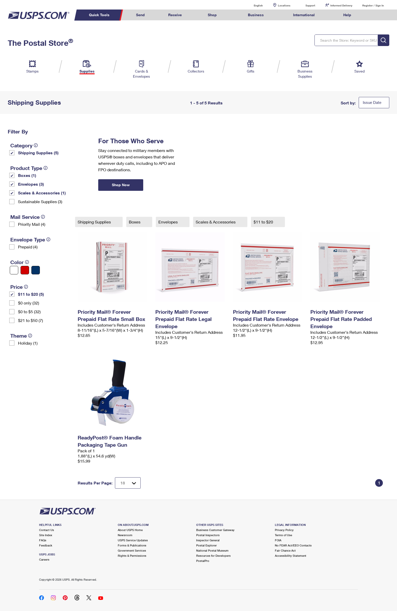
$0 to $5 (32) (29, 311)
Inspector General (208, 540)
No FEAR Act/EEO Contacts (293, 545)
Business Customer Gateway (215, 530)
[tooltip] (36, 145)
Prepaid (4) (28, 246)
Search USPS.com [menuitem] (372, 15)
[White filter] (14, 270)
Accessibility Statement (290, 555)
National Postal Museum (212, 550)
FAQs (42, 540)
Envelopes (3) (31, 184)
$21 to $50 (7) (30, 320)
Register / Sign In (373, 5)
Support (310, 5)
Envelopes (168, 221)
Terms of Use (283, 535)
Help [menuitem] (347, 15)
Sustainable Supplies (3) (40, 201)
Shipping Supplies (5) (38, 152)
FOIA (278, 540)
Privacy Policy (284, 530)
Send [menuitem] (140, 15)
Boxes (135, 221)
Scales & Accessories (216, 221)
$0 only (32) (28, 302)
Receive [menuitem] (175, 15)
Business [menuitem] (256, 15)
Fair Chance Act (285, 550)
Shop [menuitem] (212, 15)
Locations (284, 5)
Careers (44, 559)
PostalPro (202, 560)
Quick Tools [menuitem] (99, 15)
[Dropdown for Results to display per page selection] (128, 483)
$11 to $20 (264, 221)
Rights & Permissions (132, 555)
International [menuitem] (304, 15)
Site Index (45, 535)
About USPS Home (130, 530)
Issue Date (372, 102)
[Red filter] (25, 270)
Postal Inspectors (208, 535)
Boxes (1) (27, 175)
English (253, 5)
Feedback (45, 545)
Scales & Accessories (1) (42, 192)
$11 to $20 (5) (31, 294)
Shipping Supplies (95, 221)
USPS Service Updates (133, 540)
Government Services (132, 550)
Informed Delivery (341, 5)
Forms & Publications (132, 545)
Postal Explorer (206, 545)
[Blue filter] (35, 270)
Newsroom (125, 535)
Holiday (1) (28, 342)
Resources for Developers (213, 555)
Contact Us (46, 530)
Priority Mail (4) (31, 224)
